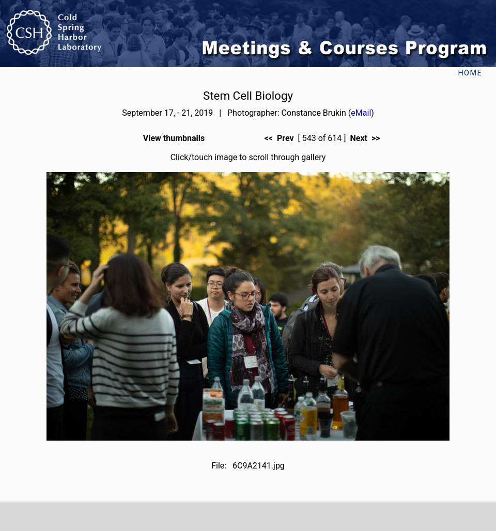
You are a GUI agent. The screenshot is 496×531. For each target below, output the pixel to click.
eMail (361, 113)
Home (470, 73)
